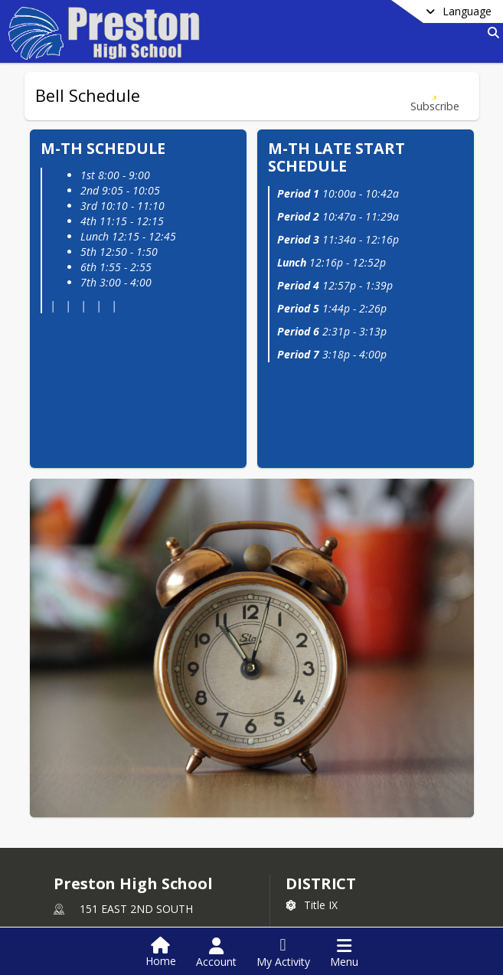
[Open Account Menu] (216, 953)
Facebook (319, 923)
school (86, 877)
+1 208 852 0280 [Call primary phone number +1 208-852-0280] (121, 821)
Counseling (90, 899)
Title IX (312, 756)
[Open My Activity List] (283, 953)
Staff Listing (92, 921)
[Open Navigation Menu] (344, 953)
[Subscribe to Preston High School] (317, 900)
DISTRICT (321, 735)
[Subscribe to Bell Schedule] (435, 96)
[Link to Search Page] (490, 32)
